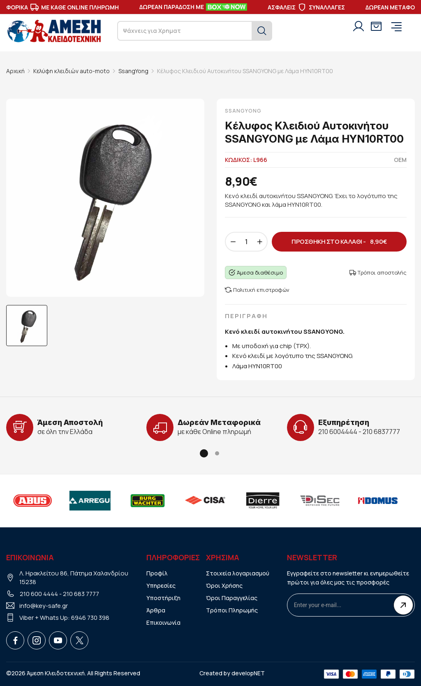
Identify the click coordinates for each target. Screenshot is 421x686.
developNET (248, 673)
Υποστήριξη (163, 598)
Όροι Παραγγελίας (231, 598)
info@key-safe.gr (43, 605)
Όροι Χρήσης (224, 585)
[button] (204, 453)
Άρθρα (155, 610)
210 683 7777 (81, 593)
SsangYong (133, 71)
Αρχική (15, 71)
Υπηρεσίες (161, 585)
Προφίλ (157, 573)
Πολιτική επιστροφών (257, 289)
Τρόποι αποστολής (378, 272)
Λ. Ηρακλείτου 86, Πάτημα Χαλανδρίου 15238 (73, 577)
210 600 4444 (39, 593)
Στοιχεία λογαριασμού (237, 573)
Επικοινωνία (163, 622)
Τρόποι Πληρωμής (232, 610)
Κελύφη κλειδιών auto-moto (71, 71)
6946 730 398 (90, 617)
